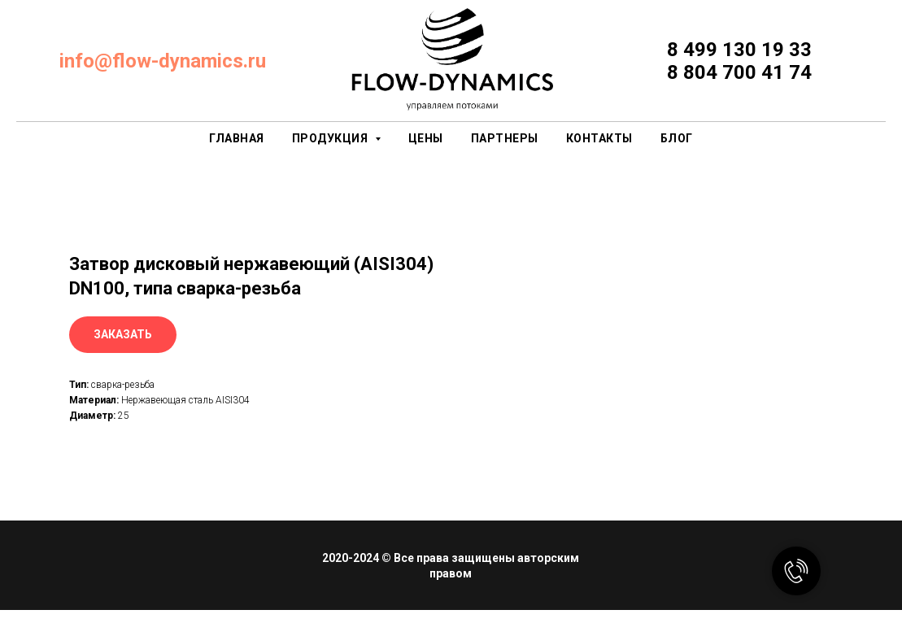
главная (236, 138)
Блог (676, 138)
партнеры (504, 138)
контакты (599, 138)
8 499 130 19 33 (739, 49)
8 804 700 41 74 (739, 72)
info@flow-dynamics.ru (162, 61)
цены (425, 138)
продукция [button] (331, 138)
